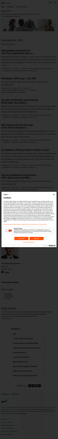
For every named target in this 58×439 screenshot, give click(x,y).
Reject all (36, 238)
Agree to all (21, 238)
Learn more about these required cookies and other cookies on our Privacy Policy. (25, 224)
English (6, 194)
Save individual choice (29, 242)
